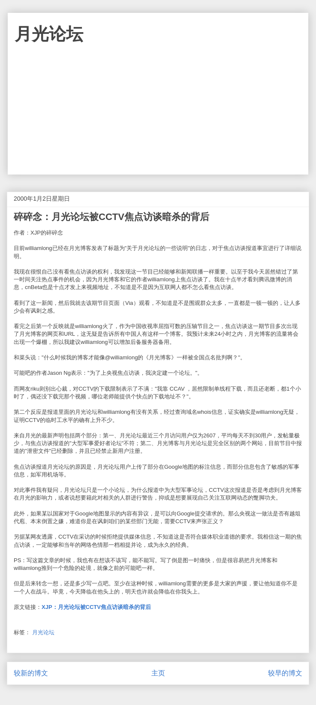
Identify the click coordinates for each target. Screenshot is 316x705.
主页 (158, 673)
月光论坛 (49, 33)
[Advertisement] (158, 114)
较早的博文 (285, 673)
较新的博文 (31, 673)
